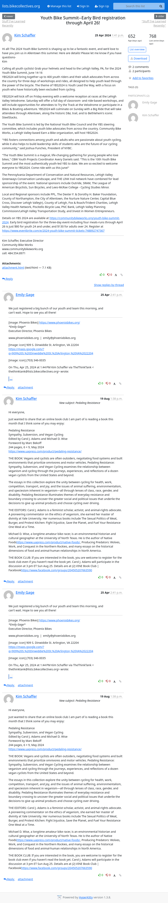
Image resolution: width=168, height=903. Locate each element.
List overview (137, 49)
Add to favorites (140, 78)
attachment (25, 387)
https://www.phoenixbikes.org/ (59, 322)
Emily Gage (25, 294)
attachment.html (13, 267)
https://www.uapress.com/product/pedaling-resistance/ (45, 451)
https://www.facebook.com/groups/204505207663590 (56, 570)
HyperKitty (86, 897)
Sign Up (102, 6)
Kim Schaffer (24, 35)
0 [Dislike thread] (109, 274)
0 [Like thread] (102, 274)
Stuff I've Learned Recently (13, 23)
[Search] (161, 6)
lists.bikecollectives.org (21, 6)
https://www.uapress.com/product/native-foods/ (48, 542)
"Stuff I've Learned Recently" (154, 23)
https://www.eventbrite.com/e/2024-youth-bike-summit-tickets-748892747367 (53, 230)
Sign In (83, 6)
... (11, 378)
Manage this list (59, 6)
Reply (7, 279)
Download (139, 58)
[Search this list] (135, 6)
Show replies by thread (109, 285)
